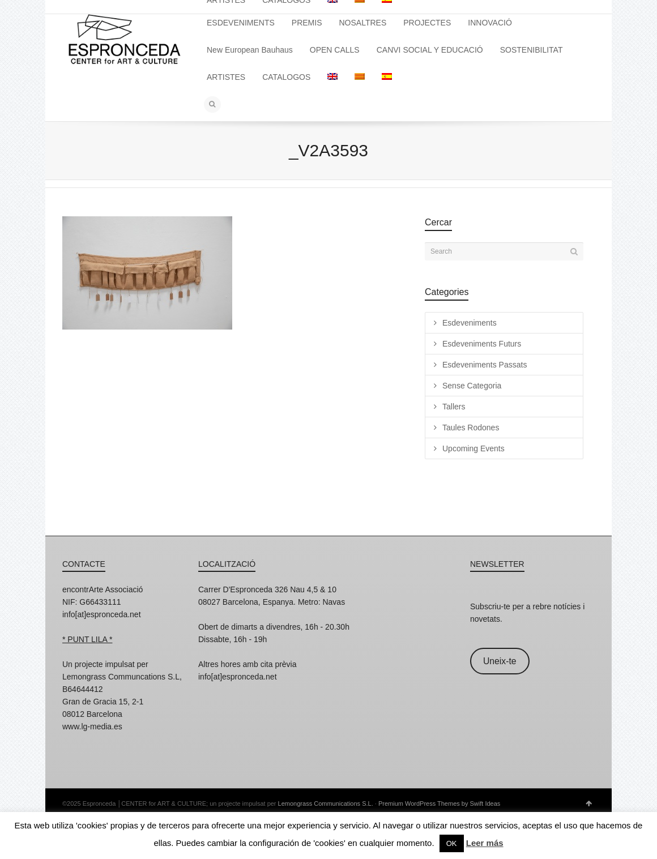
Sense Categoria (471, 385)
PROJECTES (427, 22)
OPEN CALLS (335, 49)
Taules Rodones (470, 427)
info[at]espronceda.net (101, 614)
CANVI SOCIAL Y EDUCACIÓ (430, 49)
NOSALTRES (363, 22)
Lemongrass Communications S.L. (325, 803)
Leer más (485, 843)
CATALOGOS (286, 77)
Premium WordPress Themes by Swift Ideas (439, 803)
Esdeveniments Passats (484, 364)
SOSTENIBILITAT (531, 49)
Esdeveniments (469, 322)
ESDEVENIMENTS (241, 22)
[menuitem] (332, 77)
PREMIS (307, 22)
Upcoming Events (473, 448)
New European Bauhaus (250, 49)
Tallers (453, 406)
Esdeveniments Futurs (481, 343)
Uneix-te (500, 661)
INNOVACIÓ (490, 22)
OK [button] (451, 843)
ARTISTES (226, 77)
